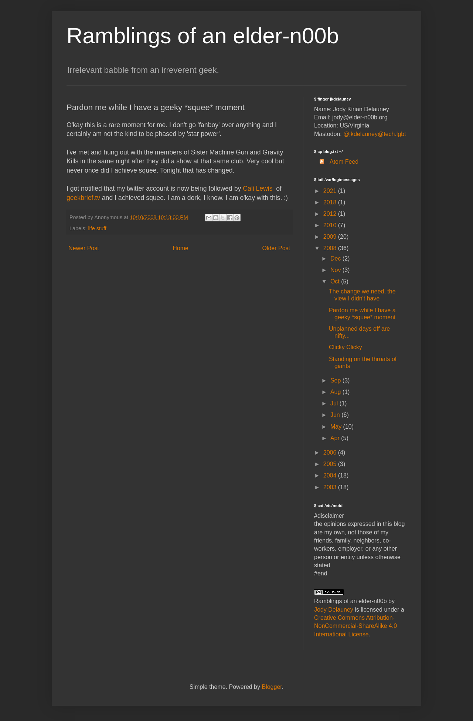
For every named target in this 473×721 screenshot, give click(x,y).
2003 (330, 487)
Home (180, 248)
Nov (336, 270)
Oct (335, 281)
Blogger (272, 687)
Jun (335, 415)
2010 (330, 225)
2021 (330, 191)
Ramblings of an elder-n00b (203, 35)
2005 (330, 464)
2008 (330, 248)
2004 (330, 475)
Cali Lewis (257, 188)
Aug (336, 392)
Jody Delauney (333, 609)
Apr (335, 438)
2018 (330, 202)
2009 (330, 237)
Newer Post (83, 248)
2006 (330, 452)
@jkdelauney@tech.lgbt (374, 134)
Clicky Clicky (345, 347)
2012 (330, 214)
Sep (336, 380)
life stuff (97, 228)
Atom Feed (336, 162)
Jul (335, 403)
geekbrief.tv (83, 197)
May (336, 427)
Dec (336, 258)
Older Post (276, 248)
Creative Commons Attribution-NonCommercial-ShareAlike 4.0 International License (355, 626)
